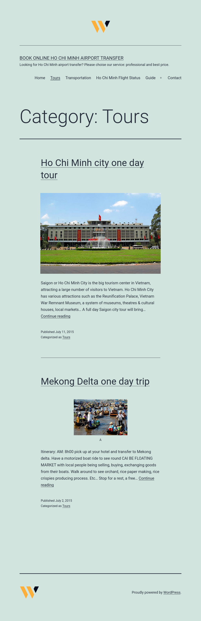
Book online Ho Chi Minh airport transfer (71, 58)
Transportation (78, 77)
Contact (174, 77)
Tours (55, 77)
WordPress (171, 592)
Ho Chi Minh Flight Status (118, 77)
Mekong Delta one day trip (95, 381)
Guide (151, 77)
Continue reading (55, 316)
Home (40, 77)
